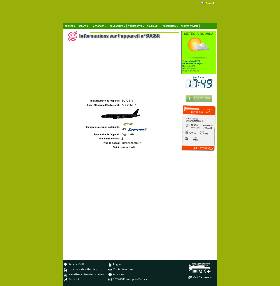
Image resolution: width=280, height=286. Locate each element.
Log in (117, 264)
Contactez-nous (123, 269)
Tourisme (152, 26)
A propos (118, 274)
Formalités (169, 26)
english (211, 3)
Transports (135, 26)
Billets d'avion (189, 26)
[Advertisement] (122, 72)
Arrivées (70, 26)
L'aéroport (98, 26)
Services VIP (76, 264)
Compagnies (116, 26)
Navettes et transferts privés (86, 274)
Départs (83, 26)
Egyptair (127, 123)
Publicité (73, 279)
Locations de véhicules (82, 269)
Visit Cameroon (202, 277)
